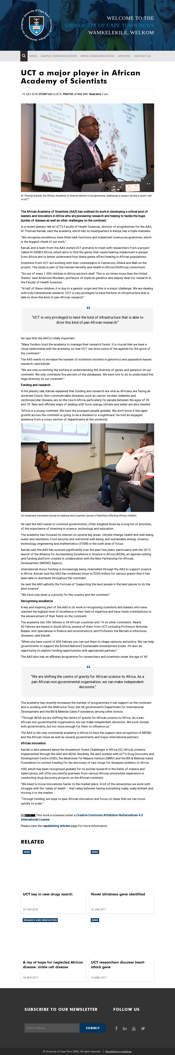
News (34, 56)
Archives (125, 56)
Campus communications (59, 56)
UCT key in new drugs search (47, 894)
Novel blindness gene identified (118, 894)
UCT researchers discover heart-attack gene (118, 964)
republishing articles (56, 826)
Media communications (98, 56)
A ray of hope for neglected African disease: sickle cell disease (53, 964)
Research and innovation (40, 920)
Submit (93, 1028)
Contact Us (143, 56)
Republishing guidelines (118, 1051)
